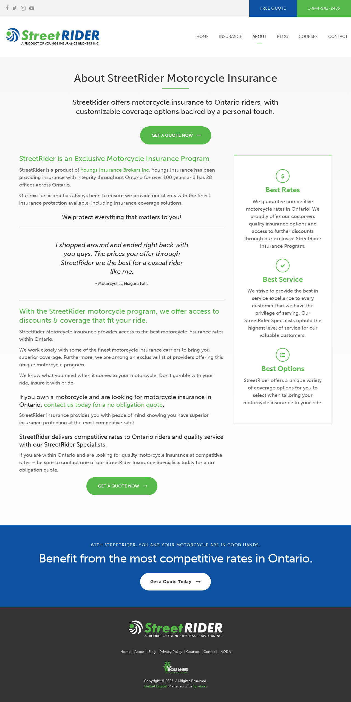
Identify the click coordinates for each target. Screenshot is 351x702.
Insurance (230, 36)
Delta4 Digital (155, 686)
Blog (282, 36)
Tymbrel (199, 686)
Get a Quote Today (170, 581)
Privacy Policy (171, 652)
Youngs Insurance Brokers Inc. (115, 170)
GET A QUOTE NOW (172, 135)
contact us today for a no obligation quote (103, 404)
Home (202, 36)
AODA (226, 652)
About (260, 36)
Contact (338, 36)
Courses (308, 36)
